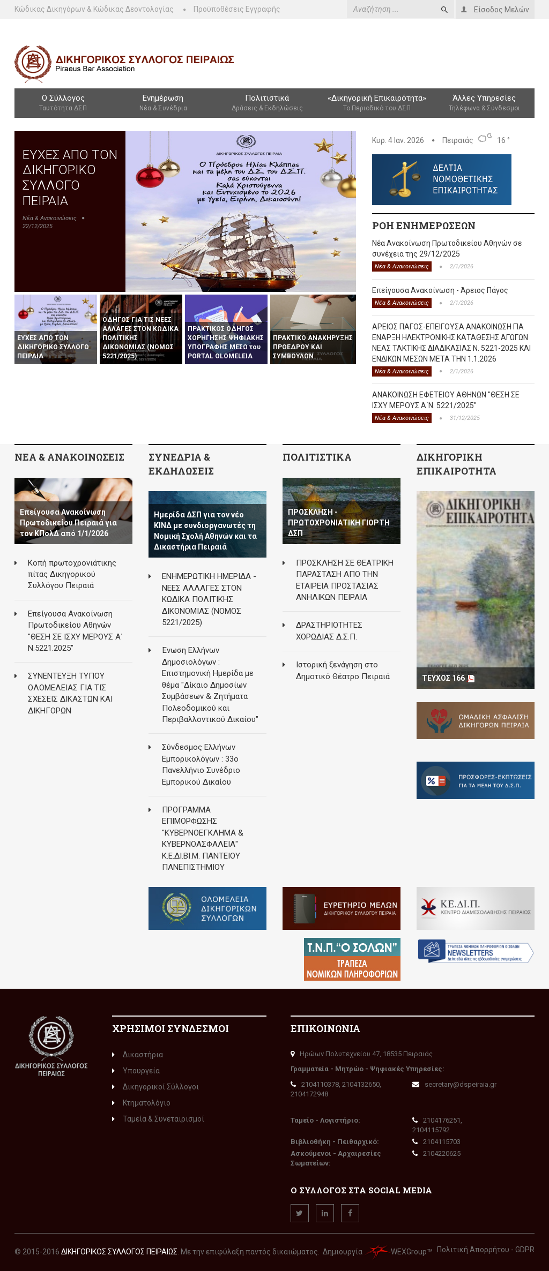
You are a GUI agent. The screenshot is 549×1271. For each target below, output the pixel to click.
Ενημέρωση (163, 103)
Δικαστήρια (137, 1054)
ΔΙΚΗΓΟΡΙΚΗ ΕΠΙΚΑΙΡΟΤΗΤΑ (456, 463)
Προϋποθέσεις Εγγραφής (237, 9)
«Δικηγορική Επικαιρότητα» (377, 103)
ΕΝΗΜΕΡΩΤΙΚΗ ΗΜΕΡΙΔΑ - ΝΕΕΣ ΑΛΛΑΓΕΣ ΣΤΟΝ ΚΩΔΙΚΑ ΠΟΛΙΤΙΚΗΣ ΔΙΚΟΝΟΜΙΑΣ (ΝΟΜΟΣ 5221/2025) (209, 599)
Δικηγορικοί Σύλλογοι (155, 1086)
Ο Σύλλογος (63, 103)
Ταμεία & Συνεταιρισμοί (158, 1119)
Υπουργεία (136, 1070)
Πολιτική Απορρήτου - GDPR (486, 1249)
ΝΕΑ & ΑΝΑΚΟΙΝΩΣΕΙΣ (69, 456)
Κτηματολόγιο (141, 1103)
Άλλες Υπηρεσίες (484, 103)
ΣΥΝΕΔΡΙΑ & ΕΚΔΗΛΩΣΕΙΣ (181, 463)
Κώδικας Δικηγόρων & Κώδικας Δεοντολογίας (94, 9)
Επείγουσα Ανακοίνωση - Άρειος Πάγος (440, 290)
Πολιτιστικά (267, 103)
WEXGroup (395, 1251)
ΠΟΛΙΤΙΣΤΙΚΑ (317, 456)
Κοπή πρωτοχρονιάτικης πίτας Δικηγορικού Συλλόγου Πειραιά (72, 574)
